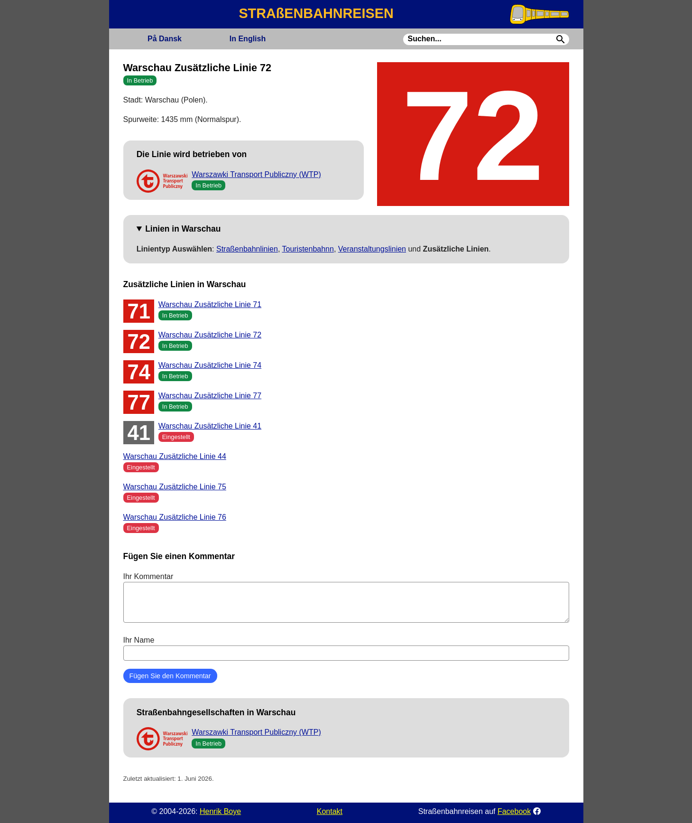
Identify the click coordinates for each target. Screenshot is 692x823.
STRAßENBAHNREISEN (316, 13)
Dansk (165, 39)
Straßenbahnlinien (247, 249)
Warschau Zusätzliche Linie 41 (209, 426)
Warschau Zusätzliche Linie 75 (174, 487)
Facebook (514, 811)
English (248, 39)
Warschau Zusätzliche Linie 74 (209, 365)
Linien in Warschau (183, 229)
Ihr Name (346, 648)
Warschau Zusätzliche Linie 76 (174, 517)
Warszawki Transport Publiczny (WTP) (256, 174)
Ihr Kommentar (346, 597)
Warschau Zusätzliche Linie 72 (209, 335)
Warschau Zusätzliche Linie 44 (174, 456)
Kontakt (329, 811)
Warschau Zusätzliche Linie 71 (209, 304)
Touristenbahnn (307, 249)
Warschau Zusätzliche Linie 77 (209, 396)
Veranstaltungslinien (372, 249)
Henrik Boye (220, 811)
